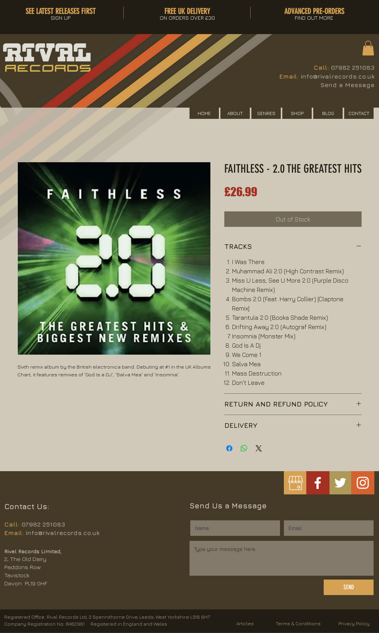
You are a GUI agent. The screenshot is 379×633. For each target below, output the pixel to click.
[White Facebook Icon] (318, 483)
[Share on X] (258, 448)
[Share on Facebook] (229, 448)
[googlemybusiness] (295, 483)
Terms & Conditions (298, 623)
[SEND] (349, 587)
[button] (368, 48)
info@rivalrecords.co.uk (337, 76)
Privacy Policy (354, 623)
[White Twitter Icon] (340, 483)
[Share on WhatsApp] (244, 448)
